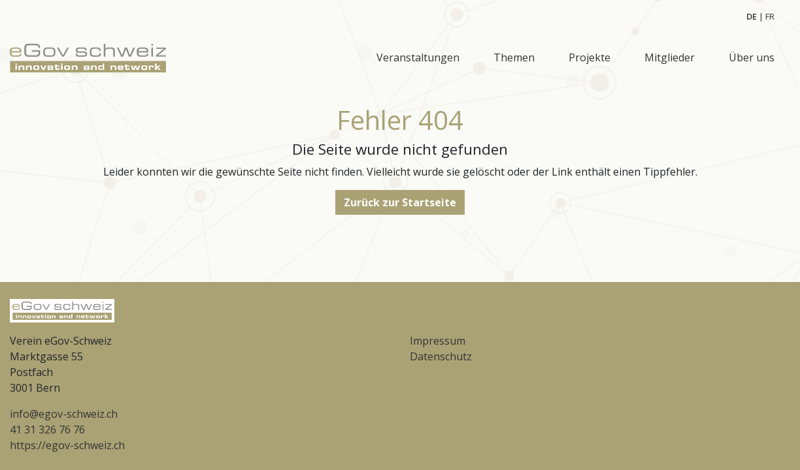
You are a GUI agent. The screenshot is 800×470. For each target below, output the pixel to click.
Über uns (752, 57)
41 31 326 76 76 (47, 429)
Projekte (589, 57)
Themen (514, 57)
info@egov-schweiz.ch (64, 414)
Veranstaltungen (417, 57)
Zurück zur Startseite (400, 202)
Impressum (437, 341)
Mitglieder (669, 57)
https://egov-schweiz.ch (67, 445)
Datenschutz (441, 356)
